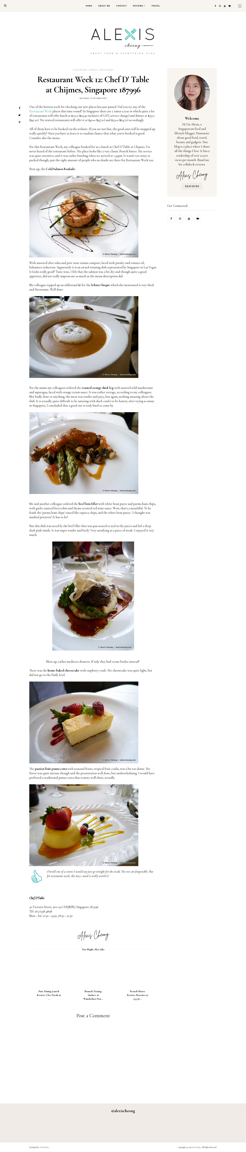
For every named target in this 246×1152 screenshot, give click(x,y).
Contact (121, 6)
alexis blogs (196, 1147)
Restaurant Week (40, 111)
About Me (104, 6)
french (93, 69)
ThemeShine (44, 1147)
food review (80, 69)
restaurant (106, 69)
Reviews (138, 6)
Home (89, 6)
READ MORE (192, 186)
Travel (155, 6)
